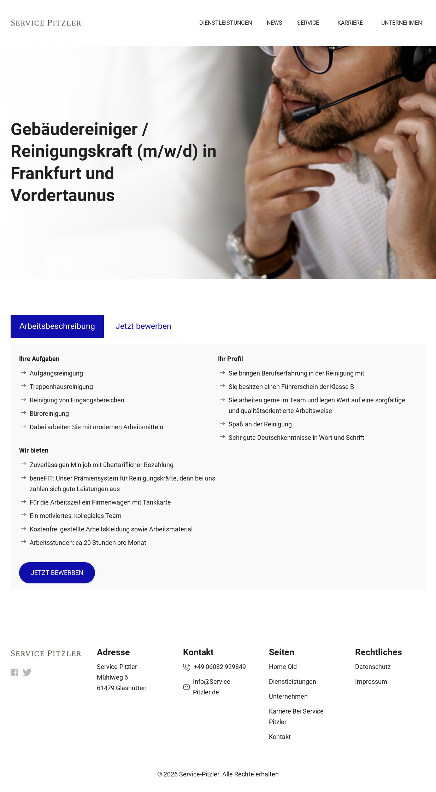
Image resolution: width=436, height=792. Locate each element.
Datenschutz (373, 666)
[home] (46, 654)
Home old (283, 666)
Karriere (350, 22)
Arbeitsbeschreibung (57, 326)
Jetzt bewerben (143, 326)
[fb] (14, 674)
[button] (15, 776)
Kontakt (280, 736)
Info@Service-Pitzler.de (212, 687)
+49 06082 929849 (220, 666)
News (274, 22)
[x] (27, 674)
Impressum (371, 681)
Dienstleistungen (225, 22)
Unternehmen (401, 22)
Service (308, 22)
